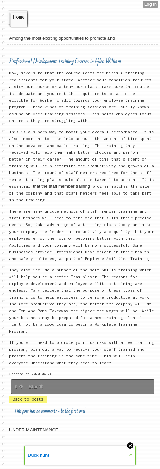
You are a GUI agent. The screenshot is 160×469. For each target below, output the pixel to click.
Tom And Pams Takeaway (43, 310)
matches (120, 186)
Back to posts (28, 399)
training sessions (86, 107)
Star (35, 386)
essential (20, 186)
